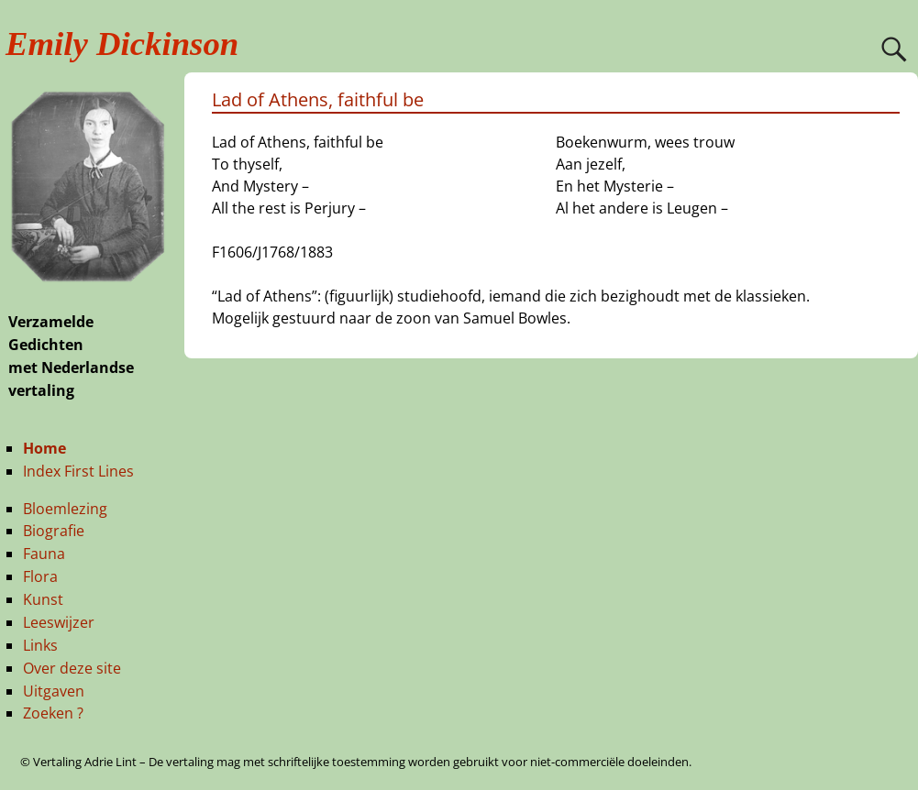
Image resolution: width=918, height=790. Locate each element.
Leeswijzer (58, 622)
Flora (40, 576)
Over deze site (72, 668)
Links (40, 645)
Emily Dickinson (122, 43)
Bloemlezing (65, 509)
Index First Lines (78, 471)
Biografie (53, 531)
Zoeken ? (53, 713)
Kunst (43, 599)
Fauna (44, 553)
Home (44, 448)
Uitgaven (53, 691)
